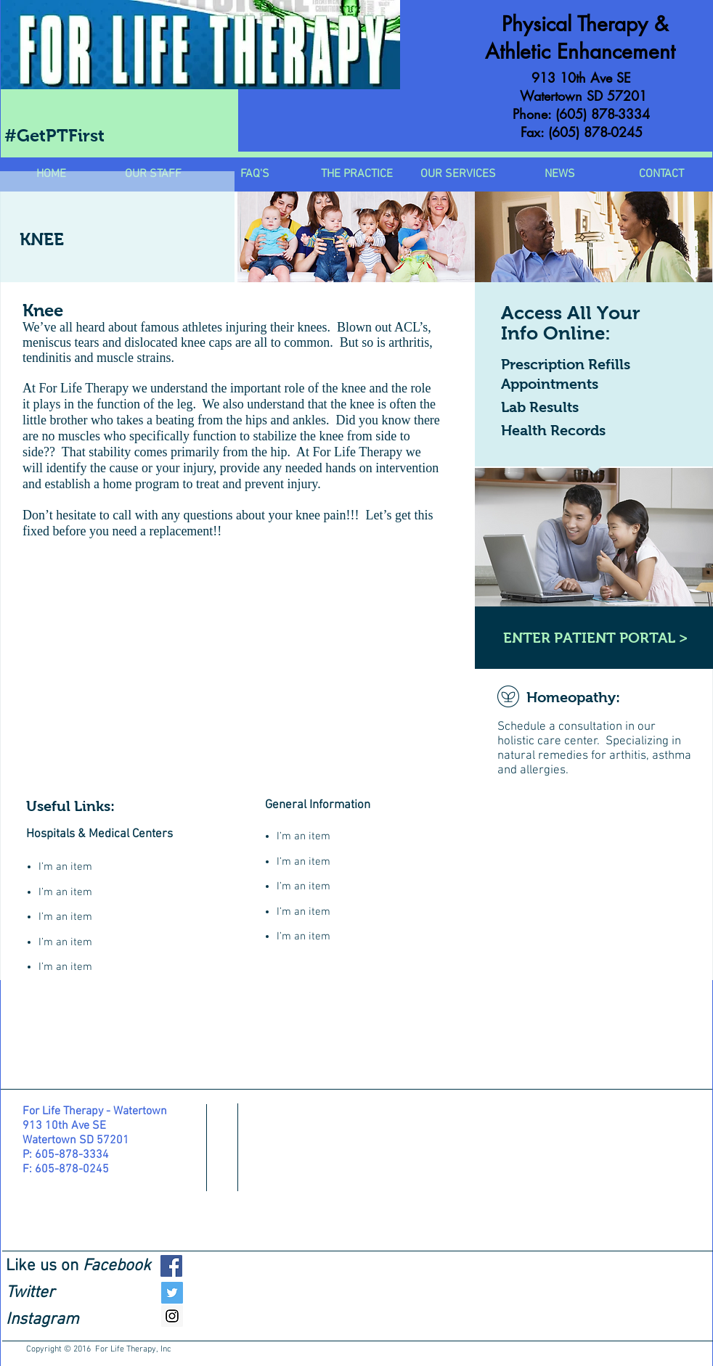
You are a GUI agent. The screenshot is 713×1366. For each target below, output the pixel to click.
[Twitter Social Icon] (172, 1293)
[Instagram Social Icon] (172, 1316)
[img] (356, 237)
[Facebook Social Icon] (171, 1266)
